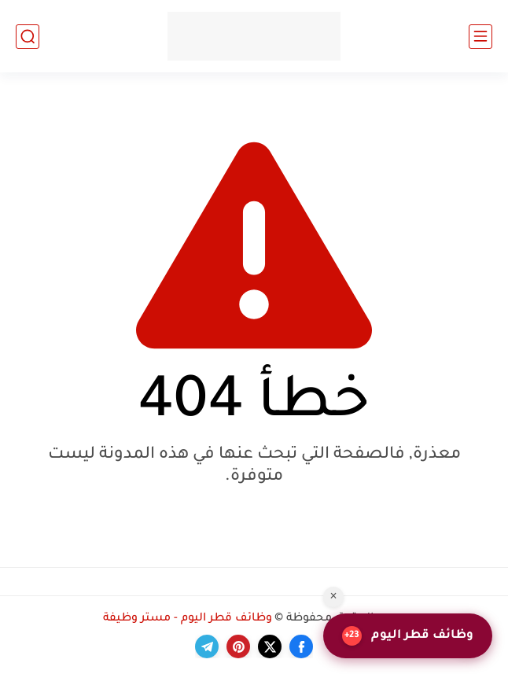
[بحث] (27, 36)
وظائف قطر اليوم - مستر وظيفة (187, 619)
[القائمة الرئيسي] (480, 36)
